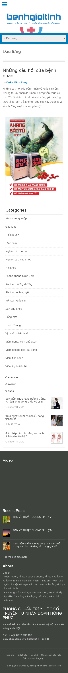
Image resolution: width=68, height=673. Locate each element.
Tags (9, 391)
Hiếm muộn (12, 235)
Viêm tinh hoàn (14, 358)
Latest (10, 384)
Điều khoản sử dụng (32, 658)
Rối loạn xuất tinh (15, 300)
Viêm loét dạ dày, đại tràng (21, 349)
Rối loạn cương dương (18, 284)
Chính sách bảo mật (51, 655)
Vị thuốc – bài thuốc (17, 333)
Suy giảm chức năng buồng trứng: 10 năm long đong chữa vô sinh (25, 400)
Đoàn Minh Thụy (16, 82)
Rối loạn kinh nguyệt (17, 292)
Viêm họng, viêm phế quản (21, 341)
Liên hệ (34, 655)
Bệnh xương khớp (16, 218)
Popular (11, 377)
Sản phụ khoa (13, 308)
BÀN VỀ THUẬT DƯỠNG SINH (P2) (32, 517)
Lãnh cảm (11, 243)
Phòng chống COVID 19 (19, 276)
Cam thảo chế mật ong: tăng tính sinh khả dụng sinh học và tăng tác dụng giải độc (36, 545)
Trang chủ (10, 655)
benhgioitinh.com (38, 665)
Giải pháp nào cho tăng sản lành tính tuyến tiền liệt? (24, 435)
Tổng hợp (11, 317)
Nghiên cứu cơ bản (16, 251)
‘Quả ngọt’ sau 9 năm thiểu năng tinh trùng (24, 418)
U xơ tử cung (13, 325)
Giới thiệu (22, 655)
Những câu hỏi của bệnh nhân (29, 73)
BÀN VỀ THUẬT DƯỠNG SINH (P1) (32, 530)
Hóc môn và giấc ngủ (15, 557)
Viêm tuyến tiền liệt (16, 366)
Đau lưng (11, 226)
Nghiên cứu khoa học (18, 259)
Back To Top (55, 665)
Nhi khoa (10, 267)
